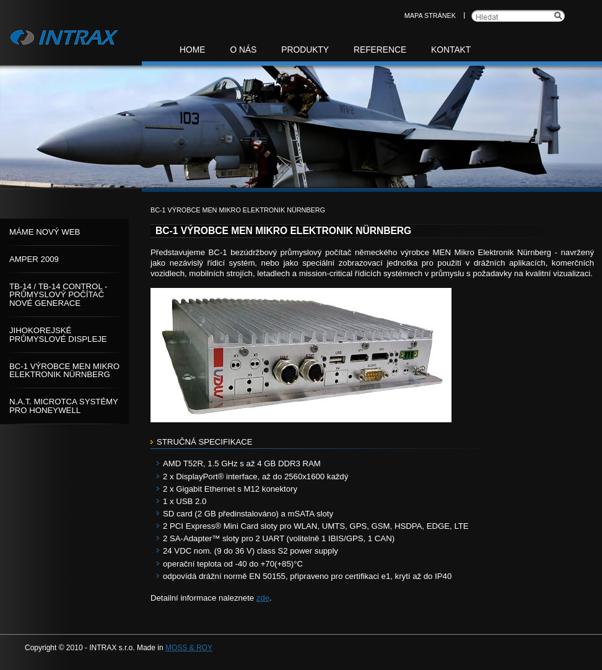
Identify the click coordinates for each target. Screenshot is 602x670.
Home (192, 49)
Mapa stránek (430, 15)
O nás (243, 49)
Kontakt (451, 49)
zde (262, 598)
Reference (380, 49)
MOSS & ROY (188, 647)
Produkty (305, 49)
